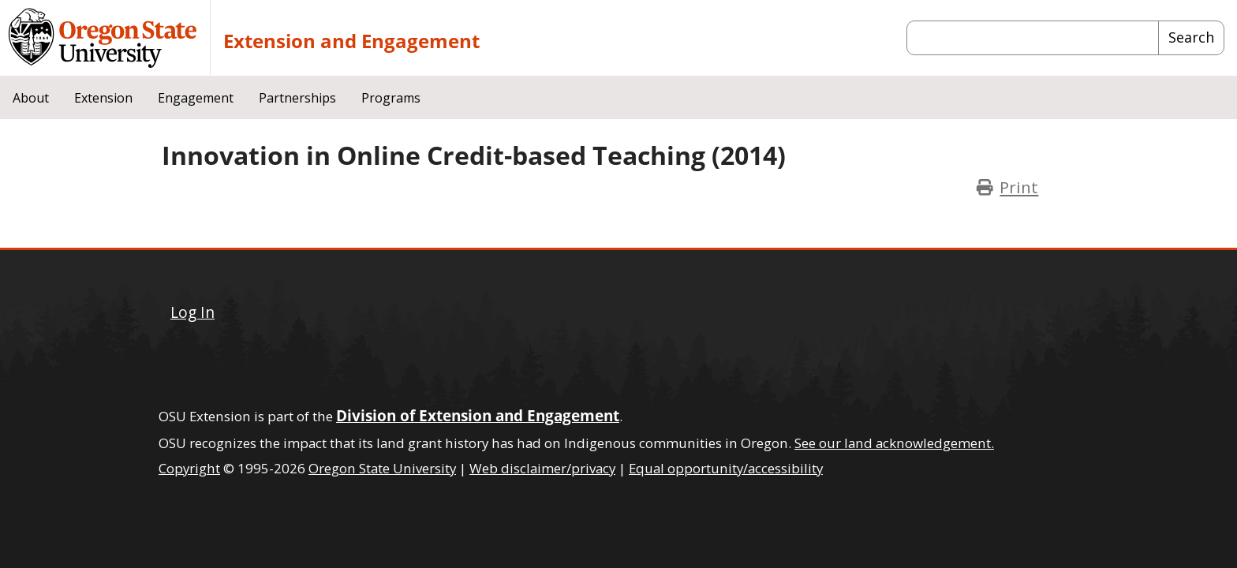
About (31, 97)
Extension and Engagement (351, 41)
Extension (103, 97)
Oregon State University (382, 468)
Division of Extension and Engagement (477, 415)
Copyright (189, 468)
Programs (390, 97)
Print (1019, 187)
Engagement (196, 97)
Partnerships (297, 97)
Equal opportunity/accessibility (726, 468)
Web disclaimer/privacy (542, 468)
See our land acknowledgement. (894, 443)
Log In (192, 312)
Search (1191, 37)
